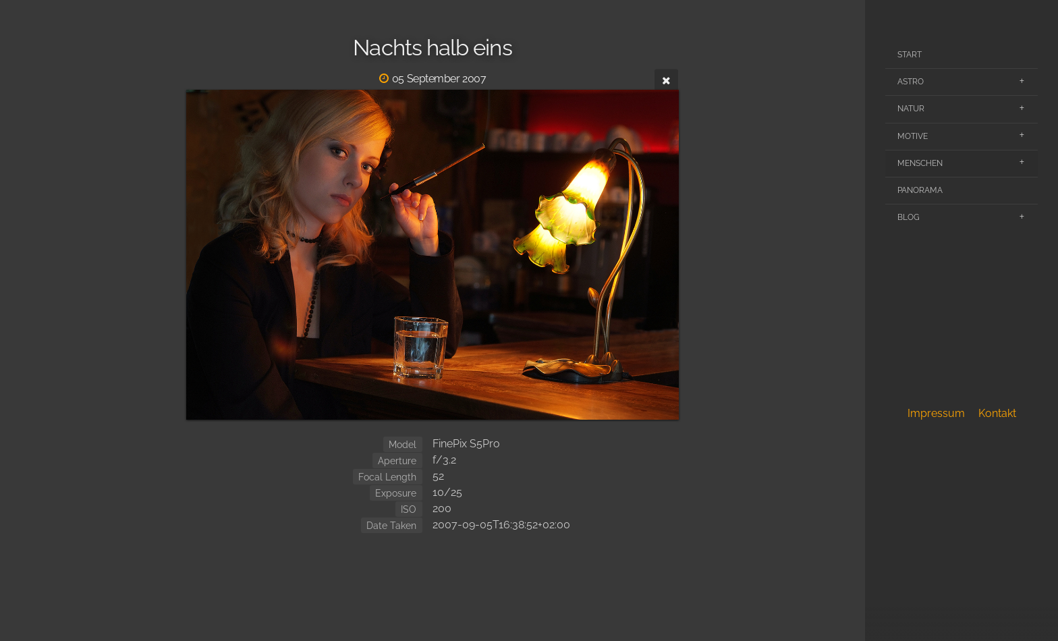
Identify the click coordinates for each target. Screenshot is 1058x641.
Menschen (920, 163)
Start (909, 54)
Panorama (920, 190)
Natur (910, 108)
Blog (908, 217)
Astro (910, 81)
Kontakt (997, 413)
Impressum (936, 413)
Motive (912, 136)
